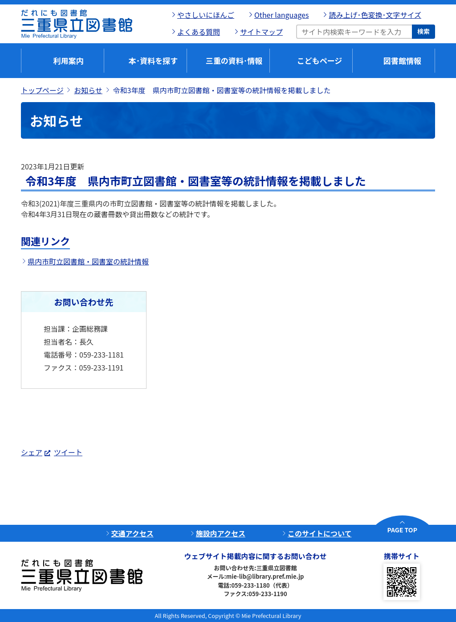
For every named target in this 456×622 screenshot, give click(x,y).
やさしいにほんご (205, 14)
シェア (31, 452)
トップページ (42, 90)
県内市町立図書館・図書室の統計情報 (88, 261)
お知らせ (88, 90)
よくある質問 (198, 31)
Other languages (281, 14)
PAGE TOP (402, 529)
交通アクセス (132, 533)
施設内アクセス (220, 533)
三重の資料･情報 (234, 60)
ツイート (68, 452)
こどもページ (319, 60)
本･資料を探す (153, 60)
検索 (423, 31)
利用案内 (68, 60)
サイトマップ (261, 31)
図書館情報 (402, 60)
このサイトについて (320, 533)
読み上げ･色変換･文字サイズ (375, 14)
